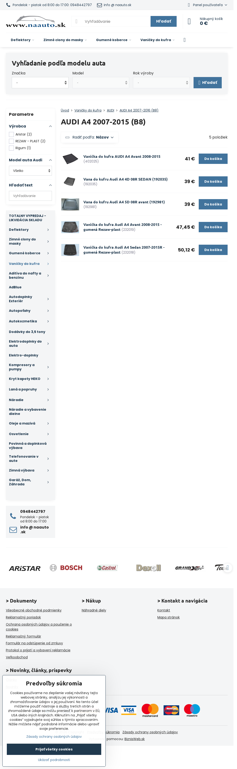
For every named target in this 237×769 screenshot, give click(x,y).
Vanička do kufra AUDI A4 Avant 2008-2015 (121, 156)
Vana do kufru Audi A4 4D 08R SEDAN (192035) (125, 179)
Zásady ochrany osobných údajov (150, 732)
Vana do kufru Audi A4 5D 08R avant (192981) (124, 201)
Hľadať (163, 21)
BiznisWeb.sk (134, 739)
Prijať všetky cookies (54, 749)
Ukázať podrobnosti (54, 760)
